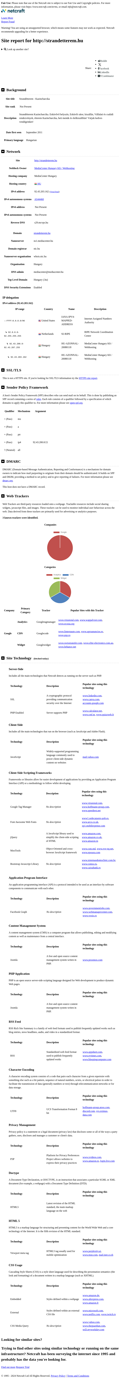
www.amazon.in (90, 841)
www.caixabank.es (91, 867)
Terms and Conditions (78, 1375)
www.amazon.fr (91, 1303)
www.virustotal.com (68, 620)
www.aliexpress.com (93, 1299)
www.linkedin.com (92, 695)
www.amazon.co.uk (92, 837)
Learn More (7, 18)
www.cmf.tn (89, 714)
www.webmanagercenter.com (97, 912)
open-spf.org (76, 402)
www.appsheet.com (92, 1052)
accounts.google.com (93, 703)
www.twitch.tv (108, 1314)
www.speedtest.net (91, 810)
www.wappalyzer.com (91, 620)
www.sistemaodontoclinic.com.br (98, 860)
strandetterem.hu (42, 233)
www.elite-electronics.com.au (98, 643)
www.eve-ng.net (105, 848)
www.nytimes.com (92, 1055)
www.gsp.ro (64, 635)
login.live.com (107, 1161)
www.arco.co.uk (90, 822)
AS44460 (39, 199)
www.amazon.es (91, 1161)
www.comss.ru (89, 864)
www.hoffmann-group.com (95, 806)
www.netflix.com (91, 1314)
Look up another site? (16, 49)
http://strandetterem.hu (45, 160)
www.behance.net (67, 646)
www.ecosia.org (66, 623)
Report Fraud (8, 21)
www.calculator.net (92, 711)
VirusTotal (54, 192)
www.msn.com (90, 1255)
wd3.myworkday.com (93, 1329)
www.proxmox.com (92, 960)
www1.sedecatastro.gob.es (95, 818)
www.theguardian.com (94, 1326)
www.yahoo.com (91, 1322)
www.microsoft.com (93, 1310)
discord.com (89, 1111)
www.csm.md (89, 848)
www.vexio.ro (90, 915)
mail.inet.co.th (106, 1255)
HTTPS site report (88, 378)
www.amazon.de (91, 1295)
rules (38, 399)
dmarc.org (7, 480)
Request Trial (23, 1367)
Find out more (8, 1367)
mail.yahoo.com (91, 757)
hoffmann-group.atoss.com (96, 1107)
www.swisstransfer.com (70, 643)
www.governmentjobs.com (96, 908)
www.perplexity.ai (92, 1251)
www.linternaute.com (69, 631)
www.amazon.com (91, 833)
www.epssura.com (91, 852)
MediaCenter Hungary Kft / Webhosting (54, 168)
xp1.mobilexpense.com (93, 825)
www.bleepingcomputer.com (97, 1059)
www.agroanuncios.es (92, 631)
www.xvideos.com (92, 1157)
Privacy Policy (58, 1375)
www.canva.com (91, 699)
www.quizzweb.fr (105, 714)
